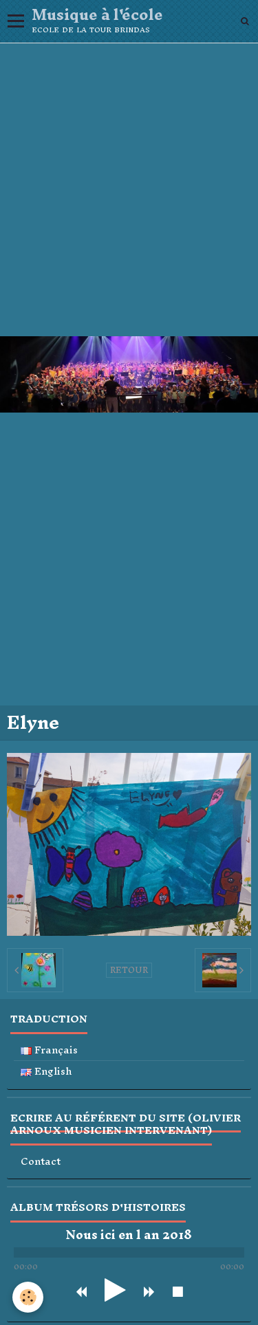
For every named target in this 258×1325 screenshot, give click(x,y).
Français (49, 1050)
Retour (129, 970)
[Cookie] (27, 1297)
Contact (41, 1161)
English (46, 1071)
